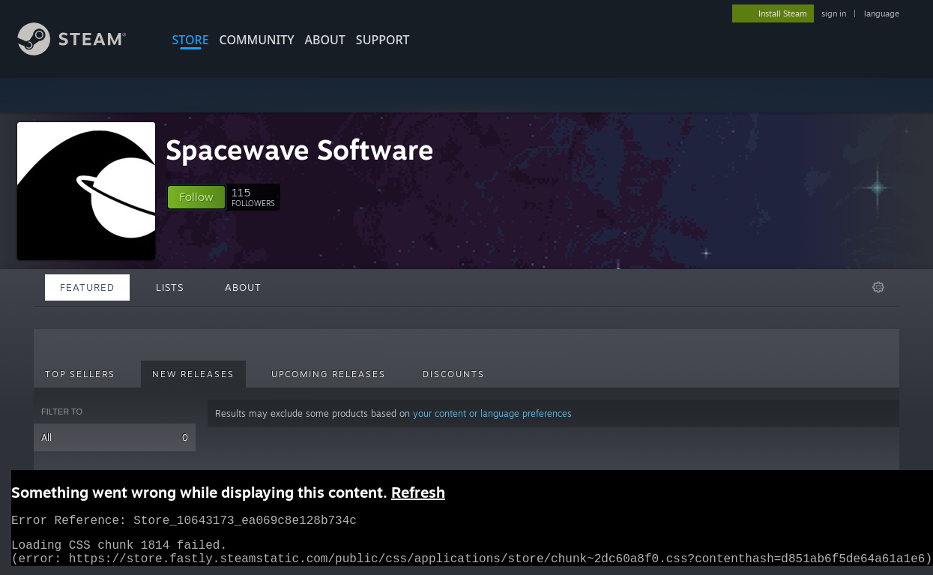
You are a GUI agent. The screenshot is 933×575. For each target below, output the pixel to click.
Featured (87, 287)
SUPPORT (383, 39)
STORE (190, 39)
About (325, 39)
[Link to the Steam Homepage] (83, 51)
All (114, 437)
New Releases (193, 374)
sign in (833, 13)
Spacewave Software (300, 149)
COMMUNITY (257, 39)
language (881, 13)
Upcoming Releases (328, 374)
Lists (170, 287)
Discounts (454, 374)
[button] (196, 197)
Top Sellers (80, 374)
